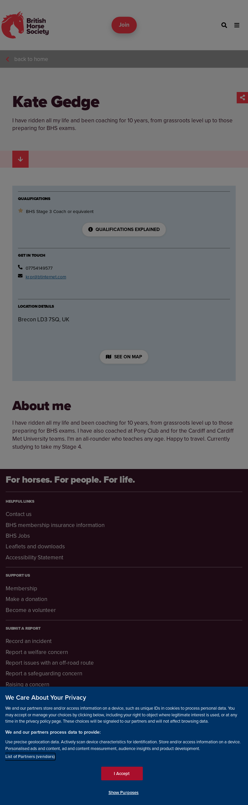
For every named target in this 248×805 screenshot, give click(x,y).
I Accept (121, 773)
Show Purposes (124, 792)
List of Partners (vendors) (30, 756)
